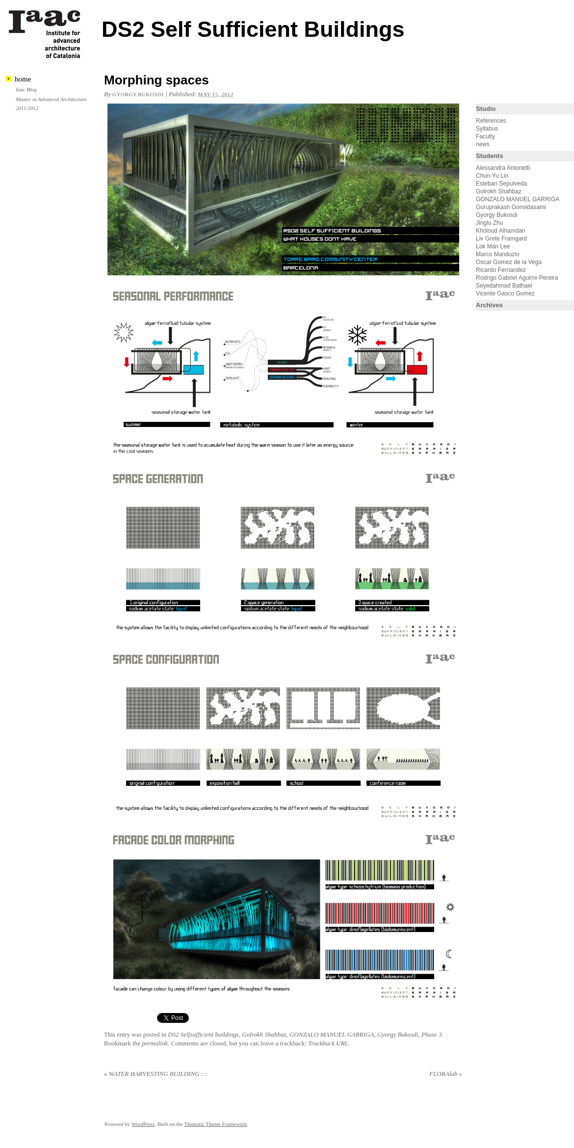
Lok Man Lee (493, 246)
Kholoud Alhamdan (500, 230)
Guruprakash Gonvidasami (511, 207)
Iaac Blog (26, 89)
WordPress (143, 1124)
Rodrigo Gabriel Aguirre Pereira (517, 277)
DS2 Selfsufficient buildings (203, 1034)
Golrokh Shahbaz (264, 1034)
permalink (155, 1043)
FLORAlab (445, 1073)
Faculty (485, 136)
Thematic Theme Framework (215, 1124)
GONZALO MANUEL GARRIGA (331, 1034)
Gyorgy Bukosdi (397, 1034)
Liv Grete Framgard (501, 238)
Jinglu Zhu (489, 222)
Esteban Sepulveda (501, 183)
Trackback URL (328, 1043)
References (491, 120)
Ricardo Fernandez (501, 270)
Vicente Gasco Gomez (505, 293)
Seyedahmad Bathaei (504, 285)
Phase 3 (431, 1034)
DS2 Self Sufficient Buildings (253, 29)
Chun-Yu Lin (492, 175)
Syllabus (487, 128)
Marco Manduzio (498, 254)
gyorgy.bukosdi (138, 94)
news (483, 144)
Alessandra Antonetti (503, 167)
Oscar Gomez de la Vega (509, 262)
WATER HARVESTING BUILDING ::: (156, 1073)
